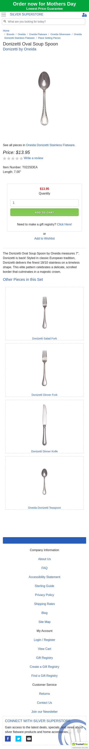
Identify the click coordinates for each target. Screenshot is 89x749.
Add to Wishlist (44, 238)
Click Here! (64, 224)
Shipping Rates (44, 604)
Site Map (44, 621)
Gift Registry (44, 657)
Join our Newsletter (44, 711)
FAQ (44, 568)
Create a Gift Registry (44, 666)
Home (6, 30)
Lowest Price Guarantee (44, 9)
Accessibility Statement (44, 577)
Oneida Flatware (38, 34)
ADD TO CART (44, 212)
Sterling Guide (44, 586)
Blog (44, 613)
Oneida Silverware (61, 34)
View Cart (44, 648)
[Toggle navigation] (3, 14)
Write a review (33, 158)
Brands (11, 34)
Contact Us (44, 702)
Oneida (22, 34)
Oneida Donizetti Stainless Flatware (50, 145)
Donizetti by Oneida (19, 49)
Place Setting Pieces (49, 37)
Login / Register (44, 639)
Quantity (44, 193)
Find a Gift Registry (44, 675)
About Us (44, 559)
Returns (44, 693)
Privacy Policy (44, 595)
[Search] (43, 21)
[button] (80, 745)
